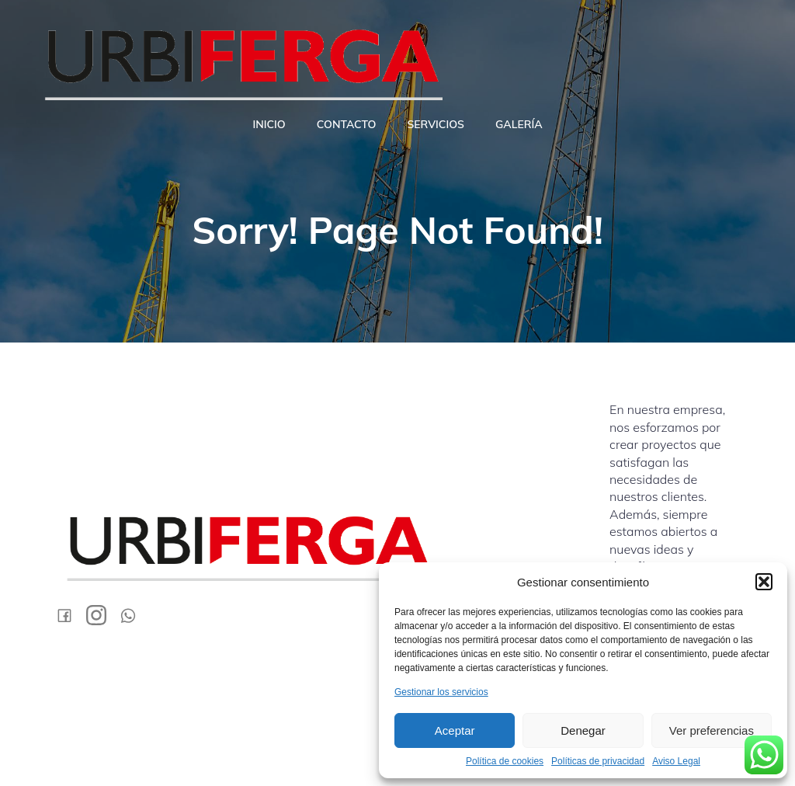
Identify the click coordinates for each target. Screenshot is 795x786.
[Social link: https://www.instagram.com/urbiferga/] (102, 614)
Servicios (435, 124)
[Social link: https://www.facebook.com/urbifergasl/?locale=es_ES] (70, 614)
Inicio (268, 124)
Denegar (583, 730)
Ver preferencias (711, 730)
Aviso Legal (676, 761)
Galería (519, 124)
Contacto (347, 124)
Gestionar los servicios (441, 692)
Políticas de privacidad (597, 761)
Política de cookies (504, 761)
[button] (764, 582)
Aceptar (455, 730)
